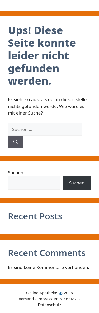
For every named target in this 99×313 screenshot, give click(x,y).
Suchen (15, 172)
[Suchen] (15, 142)
